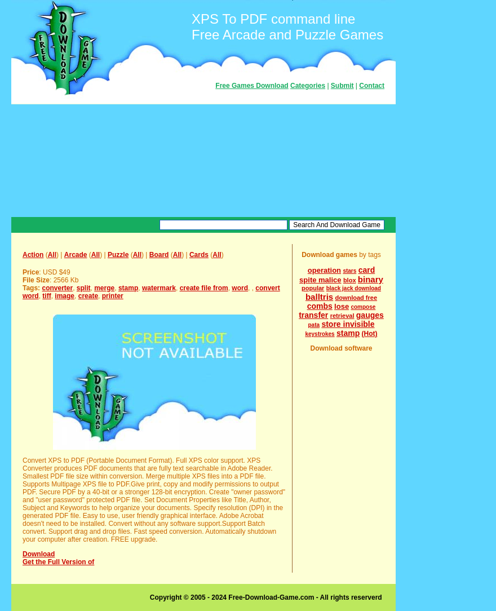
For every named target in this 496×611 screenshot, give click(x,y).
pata (314, 325)
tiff (46, 296)
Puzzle (118, 255)
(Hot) (370, 334)
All (52, 255)
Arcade (75, 255)
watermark (159, 288)
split (84, 288)
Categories (307, 86)
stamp (128, 288)
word (240, 288)
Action (33, 255)
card (366, 269)
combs (320, 306)
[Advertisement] (203, 160)
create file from (204, 288)
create (88, 296)
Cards (199, 255)
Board (159, 255)
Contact (371, 86)
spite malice (320, 280)
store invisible (347, 324)
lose (341, 306)
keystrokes (319, 334)
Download (39, 554)
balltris (319, 297)
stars (349, 271)
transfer (313, 315)
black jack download (353, 288)
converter (57, 288)
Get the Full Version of (58, 562)
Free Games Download (251, 86)
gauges (370, 315)
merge (104, 288)
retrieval (342, 315)
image (64, 296)
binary (370, 279)
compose (363, 307)
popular (313, 288)
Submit (342, 86)
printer (112, 296)
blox (349, 280)
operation (324, 270)
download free (356, 297)
